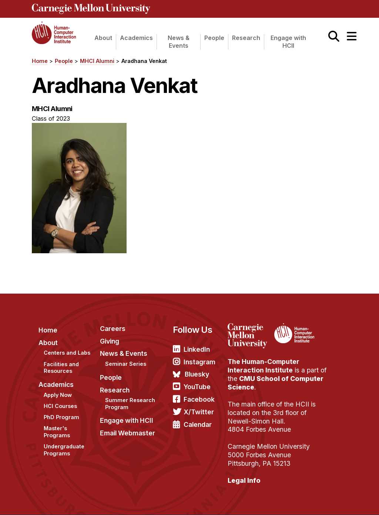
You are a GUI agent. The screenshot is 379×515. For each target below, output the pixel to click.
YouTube (197, 387)
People (214, 37)
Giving (109, 341)
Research (246, 37)
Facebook (199, 399)
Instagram (199, 362)
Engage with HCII (288, 41)
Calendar (198, 424)
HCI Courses (60, 406)
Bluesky (197, 374)
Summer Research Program (130, 403)
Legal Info (244, 480)
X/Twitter (199, 412)
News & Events (179, 41)
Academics (136, 37)
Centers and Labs (67, 353)
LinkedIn (197, 349)
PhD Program (61, 417)
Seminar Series (125, 364)
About (103, 37)
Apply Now (58, 395)
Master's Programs (57, 431)
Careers (112, 328)
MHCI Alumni (97, 61)
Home (40, 61)
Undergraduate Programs (64, 450)
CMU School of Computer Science (275, 383)
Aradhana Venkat (144, 61)
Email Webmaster (127, 433)
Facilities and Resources (61, 367)
